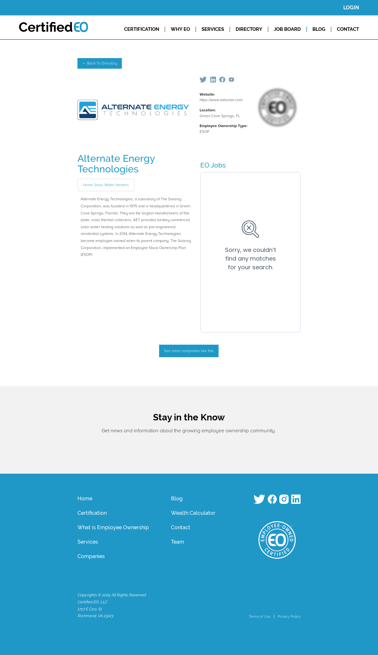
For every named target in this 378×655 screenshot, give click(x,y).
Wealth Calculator (193, 513)
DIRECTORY (249, 29)
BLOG (318, 29)
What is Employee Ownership (113, 527)
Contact (180, 527)
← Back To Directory (99, 63)
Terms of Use (259, 616)
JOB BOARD (287, 29)
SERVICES (213, 29)
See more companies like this (189, 351)
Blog (177, 499)
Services (87, 542)
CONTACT (348, 29)
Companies (91, 556)
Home (84, 499)
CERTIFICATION (141, 29)
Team (177, 542)
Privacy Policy (289, 616)
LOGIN (351, 7)
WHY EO (180, 29)
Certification (92, 513)
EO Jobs (213, 165)
